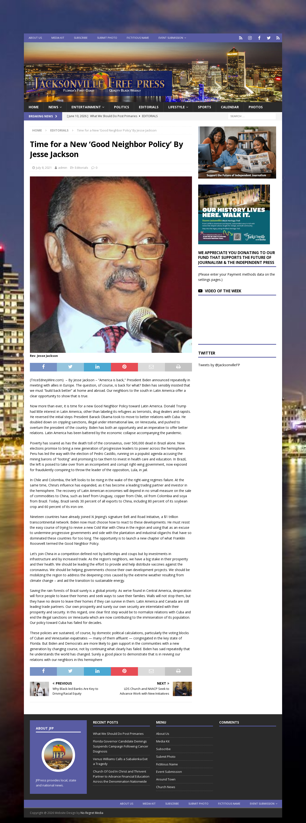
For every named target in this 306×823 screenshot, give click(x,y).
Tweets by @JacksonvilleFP (219, 364)
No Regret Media (92, 812)
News (53, 106)
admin (62, 167)
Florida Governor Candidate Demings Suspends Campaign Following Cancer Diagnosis (120, 746)
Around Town (165, 779)
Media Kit (57, 37)
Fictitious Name (138, 37)
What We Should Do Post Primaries (118, 733)
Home (34, 106)
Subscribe (80, 37)
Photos (256, 106)
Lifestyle (176, 106)
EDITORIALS (148, 106)
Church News (165, 786)
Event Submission (170, 37)
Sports (204, 106)
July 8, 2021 (44, 167)
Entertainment (86, 106)
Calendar (230, 106)
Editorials (81, 167)
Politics (121, 106)
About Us (35, 37)
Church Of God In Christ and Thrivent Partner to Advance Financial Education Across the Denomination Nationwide (121, 776)
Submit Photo (107, 37)
